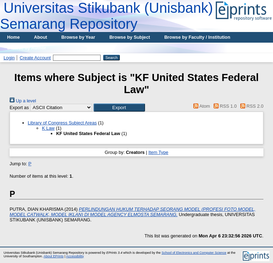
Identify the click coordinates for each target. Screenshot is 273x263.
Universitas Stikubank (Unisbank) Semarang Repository (106, 16)
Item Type (158, 152)
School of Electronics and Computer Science (194, 252)
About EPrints (54, 256)
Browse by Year (78, 37)
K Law (48, 128)
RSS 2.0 (250, 106)
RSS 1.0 (224, 106)
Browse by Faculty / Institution (197, 37)
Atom (200, 106)
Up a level (23, 100)
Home (13, 37)
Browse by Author (26, 47)
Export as (19, 107)
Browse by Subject (129, 37)
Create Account (35, 57)
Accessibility (75, 256)
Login (9, 57)
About (40, 37)
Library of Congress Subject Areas (62, 122)
